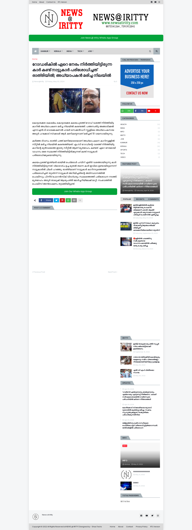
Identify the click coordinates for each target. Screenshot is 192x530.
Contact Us (50, 2)
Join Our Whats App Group (75, 191)
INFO (140, 131)
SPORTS (140, 150)
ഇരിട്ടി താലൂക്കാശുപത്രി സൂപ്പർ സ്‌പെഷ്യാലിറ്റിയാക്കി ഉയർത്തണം (146, 346)
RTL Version (62, 2)
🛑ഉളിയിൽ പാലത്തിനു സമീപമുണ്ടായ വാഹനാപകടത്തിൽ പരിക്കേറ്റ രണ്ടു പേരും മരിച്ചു (145, 242)
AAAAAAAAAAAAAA (141, 471)
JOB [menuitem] (90, 51)
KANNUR (140, 142)
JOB (140, 139)
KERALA (140, 146)
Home (34, 2)
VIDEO (140, 157)
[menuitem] (35, 51)
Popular (127, 199)
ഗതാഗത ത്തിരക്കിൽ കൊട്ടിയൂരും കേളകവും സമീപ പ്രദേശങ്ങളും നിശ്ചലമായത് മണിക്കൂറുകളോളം (146, 359)
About (41, 2)
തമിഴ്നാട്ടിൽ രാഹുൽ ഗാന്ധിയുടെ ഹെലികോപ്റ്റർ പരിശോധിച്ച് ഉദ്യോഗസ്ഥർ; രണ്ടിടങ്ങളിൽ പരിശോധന (140, 425)
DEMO (135, 483)
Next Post (112, 272)
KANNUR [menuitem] (44, 51)
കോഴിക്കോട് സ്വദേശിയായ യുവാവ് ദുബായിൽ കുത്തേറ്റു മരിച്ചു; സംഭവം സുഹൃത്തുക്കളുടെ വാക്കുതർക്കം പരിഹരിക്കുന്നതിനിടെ (136, 411)
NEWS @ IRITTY (72, 526)
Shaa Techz (97, 526)
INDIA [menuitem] (69, 51)
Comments (153, 199)
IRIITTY (140, 135)
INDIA (140, 128)
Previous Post (39, 272)
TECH (140, 153)
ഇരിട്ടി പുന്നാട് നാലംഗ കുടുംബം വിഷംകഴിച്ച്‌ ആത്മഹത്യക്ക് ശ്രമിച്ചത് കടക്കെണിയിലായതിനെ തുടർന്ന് (146, 227)
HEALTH (140, 124)
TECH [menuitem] (79, 51)
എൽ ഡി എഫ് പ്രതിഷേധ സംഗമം (143, 371)
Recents (140, 199)
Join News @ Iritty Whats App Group (96, 37)
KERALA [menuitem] (57, 51)
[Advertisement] (140, 293)
